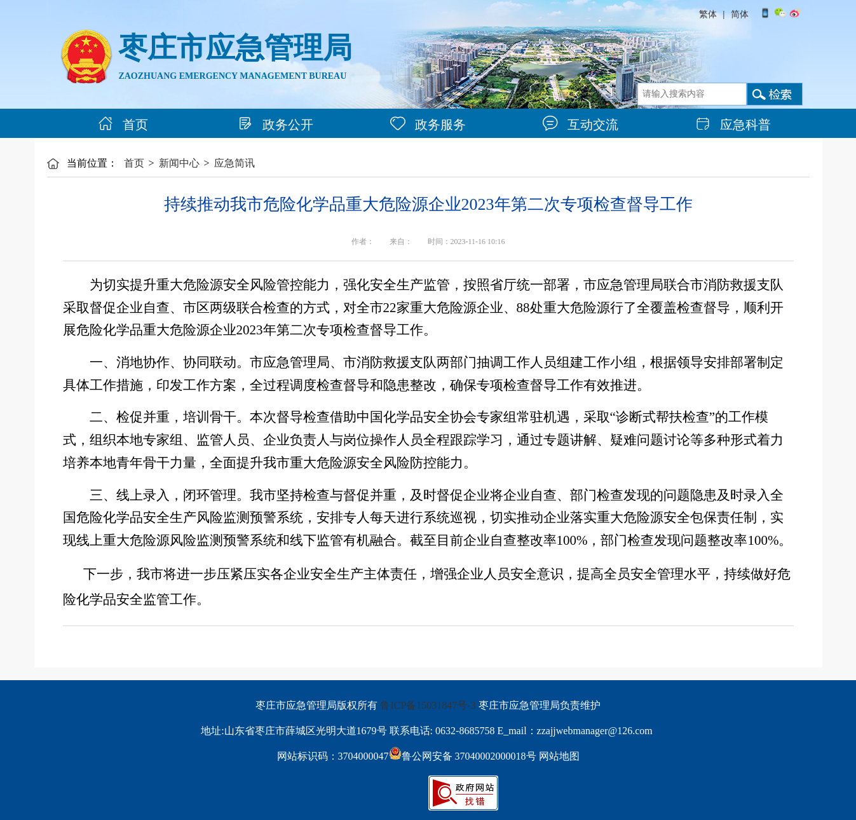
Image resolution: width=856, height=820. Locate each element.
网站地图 (559, 756)
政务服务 (428, 125)
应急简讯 (234, 163)
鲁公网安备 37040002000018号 (462, 756)
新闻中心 (179, 163)
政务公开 (275, 125)
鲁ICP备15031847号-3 (427, 705)
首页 (123, 125)
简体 (740, 14)
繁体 (708, 14)
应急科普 (733, 125)
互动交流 (580, 125)
